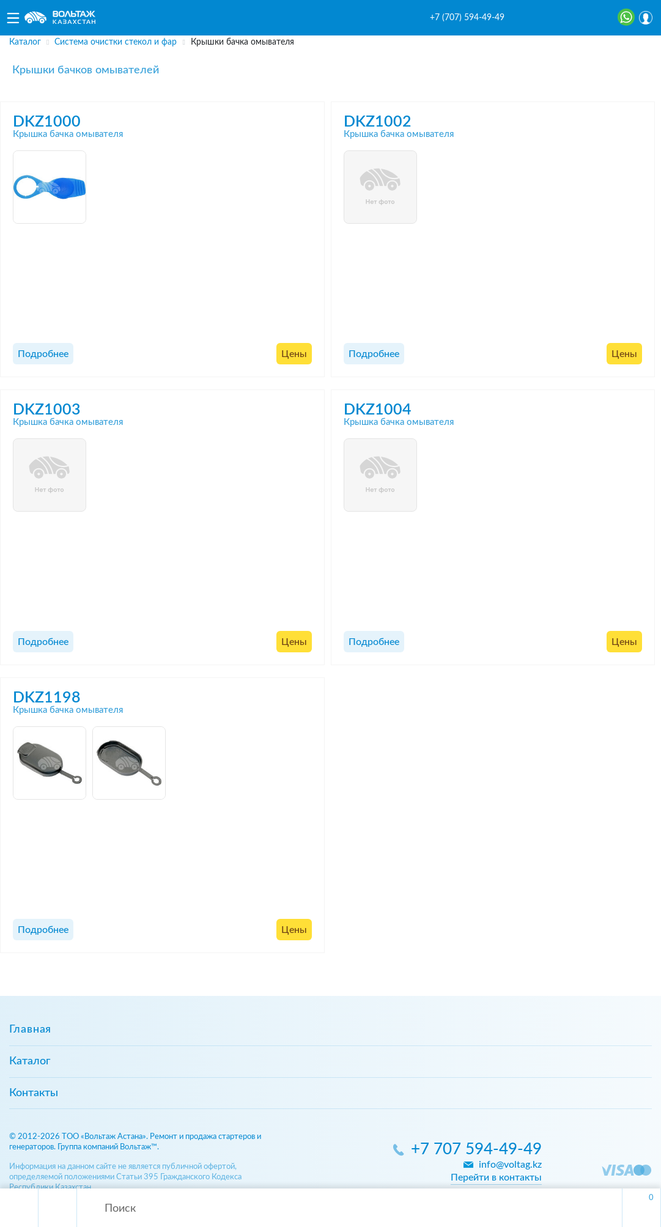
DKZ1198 (47, 698)
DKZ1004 (378, 410)
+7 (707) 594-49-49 (467, 17)
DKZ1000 (47, 122)
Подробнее (43, 354)
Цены (294, 354)
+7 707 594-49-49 (476, 1149)
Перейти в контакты (496, 1177)
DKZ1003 (47, 410)
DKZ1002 (378, 122)
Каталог (29, 1061)
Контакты (33, 1093)
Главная (30, 1029)
